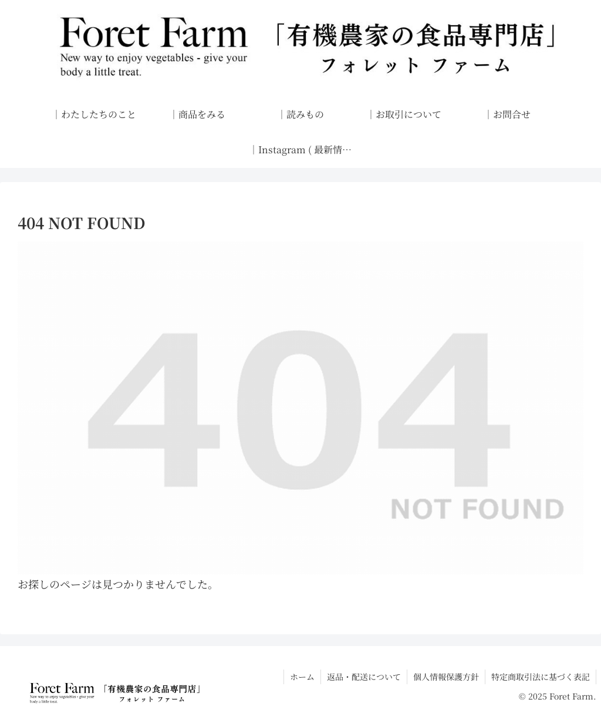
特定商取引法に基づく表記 (540, 676)
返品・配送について (364, 676)
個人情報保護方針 (446, 676)
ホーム (302, 676)
